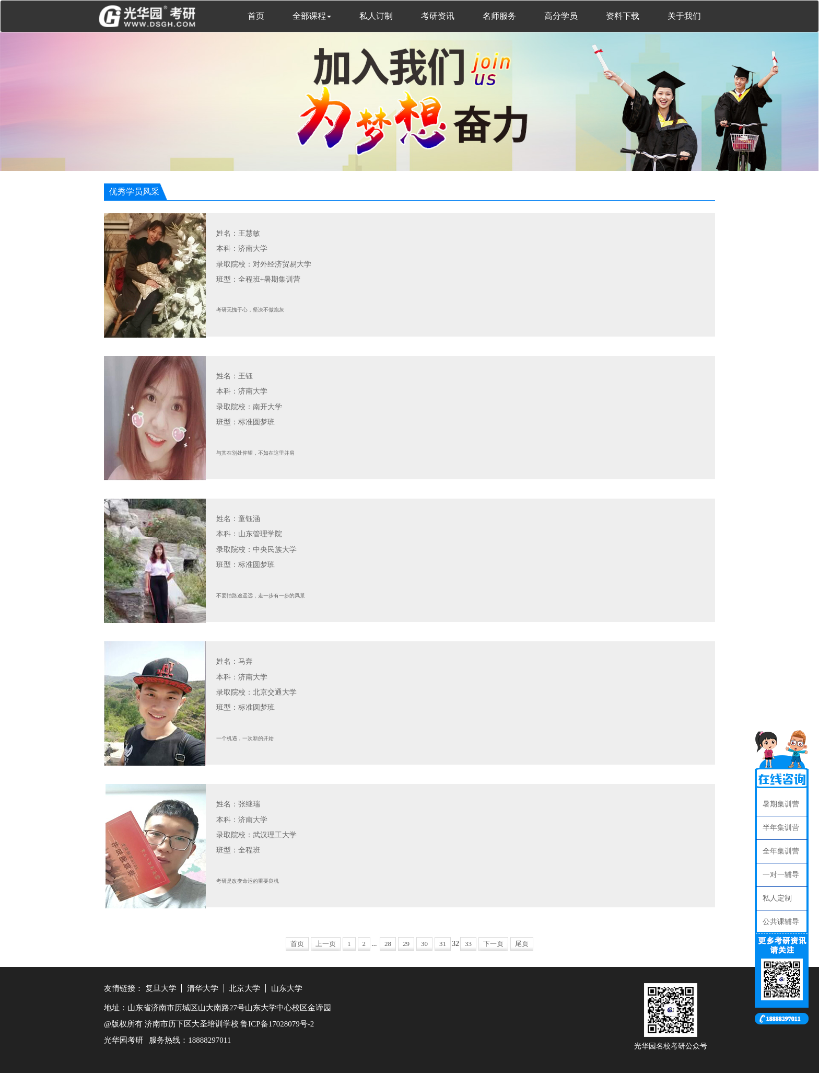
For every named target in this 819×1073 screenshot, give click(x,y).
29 (406, 944)
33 (468, 944)
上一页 (325, 944)
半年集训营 (781, 828)
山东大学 (286, 988)
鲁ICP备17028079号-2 (277, 1024)
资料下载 (622, 15)
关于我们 (684, 15)
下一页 (493, 944)
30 (424, 944)
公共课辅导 (781, 922)
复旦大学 (161, 988)
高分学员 (561, 15)
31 (442, 944)
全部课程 (311, 15)
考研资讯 (437, 15)
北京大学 (244, 988)
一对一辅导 (781, 875)
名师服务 (499, 15)
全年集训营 (781, 851)
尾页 (522, 944)
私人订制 (376, 15)
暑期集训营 (781, 804)
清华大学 (202, 988)
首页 (256, 15)
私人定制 (777, 898)
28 (387, 944)
